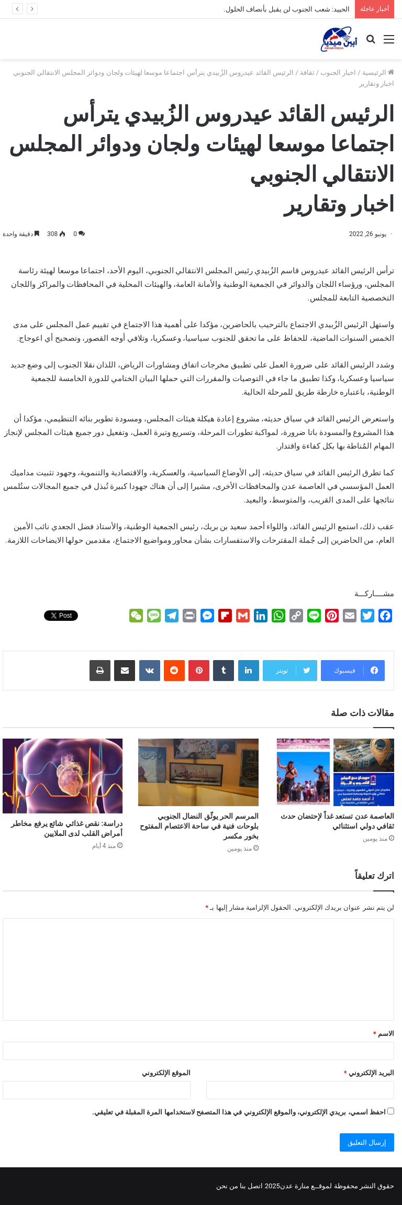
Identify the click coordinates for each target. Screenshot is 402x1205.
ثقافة (307, 72)
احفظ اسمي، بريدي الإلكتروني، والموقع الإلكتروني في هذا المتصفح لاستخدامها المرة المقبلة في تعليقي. (239, 1112)
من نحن (227, 1186)
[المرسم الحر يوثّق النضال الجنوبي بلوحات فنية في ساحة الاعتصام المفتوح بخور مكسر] (198, 772)
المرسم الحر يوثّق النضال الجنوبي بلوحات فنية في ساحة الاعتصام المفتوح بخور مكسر (199, 826)
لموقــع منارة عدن (306, 1186)
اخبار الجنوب (338, 72)
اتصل (255, 1186)
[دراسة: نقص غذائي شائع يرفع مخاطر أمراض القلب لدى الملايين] (62, 776)
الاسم (383, 1033)
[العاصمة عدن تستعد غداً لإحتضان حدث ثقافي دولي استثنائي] (334, 772)
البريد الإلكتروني (369, 1073)
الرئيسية (378, 72)
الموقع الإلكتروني (166, 1073)
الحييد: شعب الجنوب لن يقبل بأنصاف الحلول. (287, 9)
